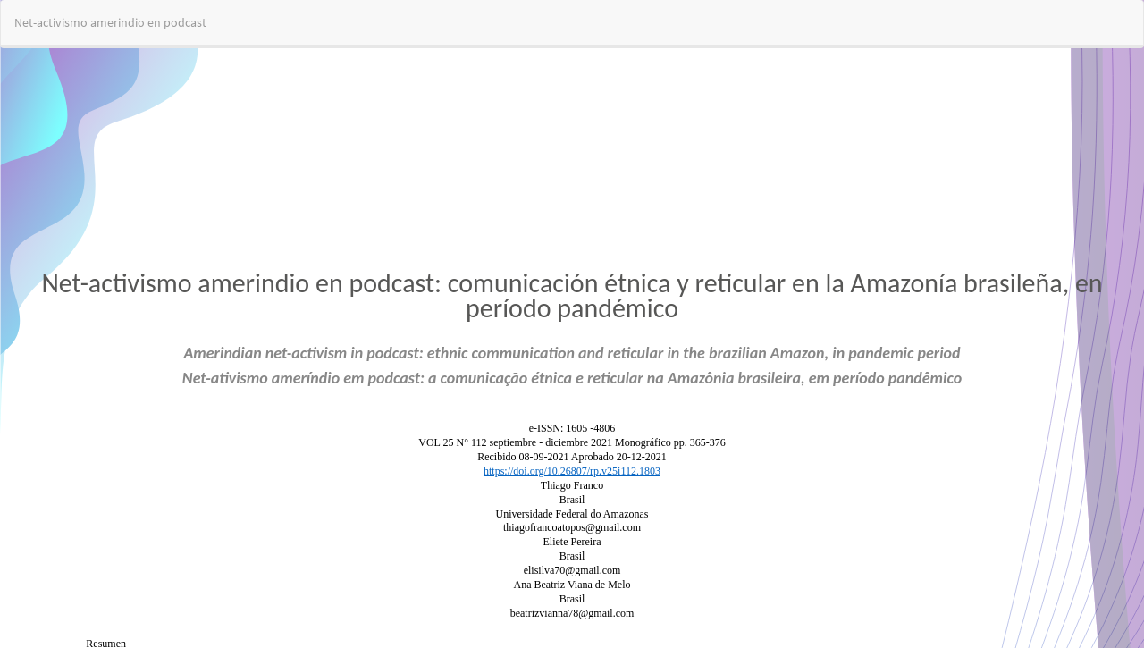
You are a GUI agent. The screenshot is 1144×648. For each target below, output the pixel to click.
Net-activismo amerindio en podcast (110, 22)
